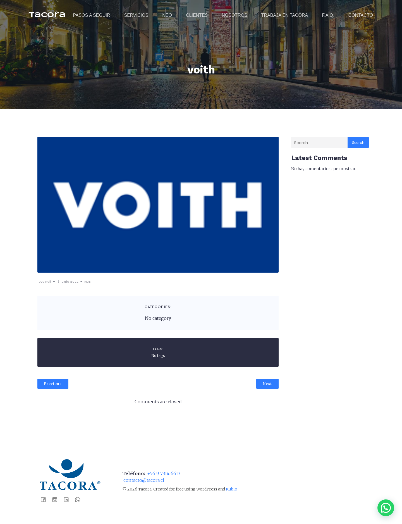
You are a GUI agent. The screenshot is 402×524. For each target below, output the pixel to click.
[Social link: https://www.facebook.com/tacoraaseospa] (45, 499)
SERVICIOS (136, 15)
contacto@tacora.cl (143, 480)
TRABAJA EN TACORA (284, 15)
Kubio (231, 489)
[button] (385, 507)
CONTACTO (360, 15)
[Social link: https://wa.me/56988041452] (79, 499)
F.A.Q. (328, 15)
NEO (167, 15)
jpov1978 (44, 282)
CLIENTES (197, 15)
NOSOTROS (234, 15)
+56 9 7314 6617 (163, 473)
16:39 (88, 282)
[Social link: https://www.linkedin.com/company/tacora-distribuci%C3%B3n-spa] (68, 499)
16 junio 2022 (67, 282)
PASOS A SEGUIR (91, 15)
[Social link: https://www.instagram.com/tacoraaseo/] (57, 499)
